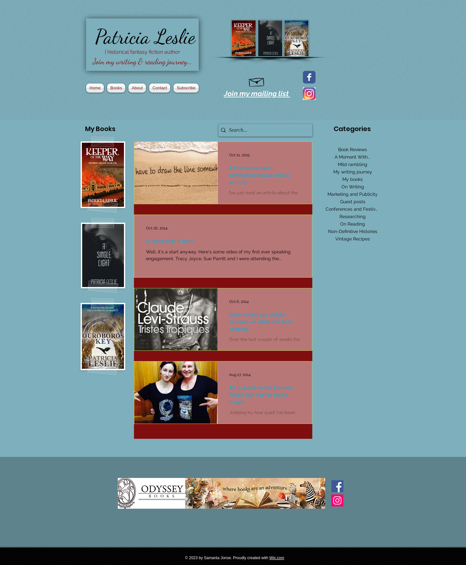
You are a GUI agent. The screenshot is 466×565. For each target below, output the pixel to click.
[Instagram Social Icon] (337, 500)
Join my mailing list (257, 93)
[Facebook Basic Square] (337, 486)
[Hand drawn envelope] (257, 80)
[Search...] (264, 130)
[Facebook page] (309, 77)
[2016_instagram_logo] (309, 93)
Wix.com (276, 558)
